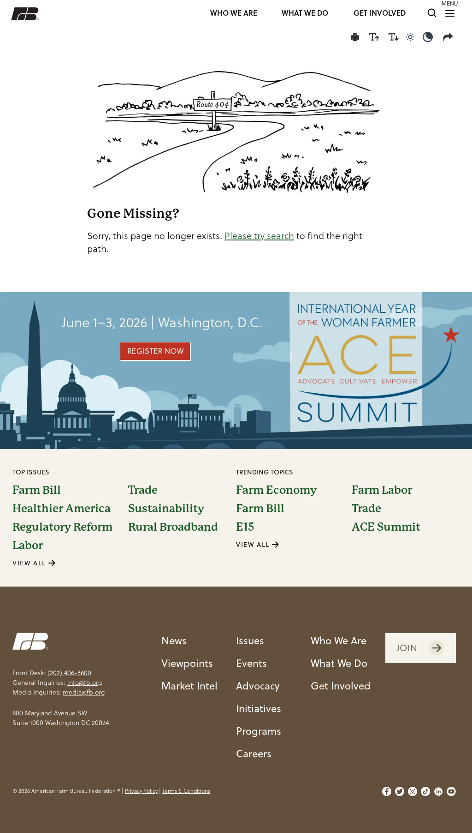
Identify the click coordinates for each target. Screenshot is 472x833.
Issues (250, 640)
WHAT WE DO (305, 13)
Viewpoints (187, 663)
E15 (245, 527)
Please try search (259, 235)
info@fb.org (84, 682)
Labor (27, 545)
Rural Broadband (173, 527)
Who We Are (338, 640)
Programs (258, 731)
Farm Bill (36, 490)
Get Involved (341, 685)
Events (251, 663)
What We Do (339, 663)
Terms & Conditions (186, 791)
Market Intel (189, 685)
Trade (143, 490)
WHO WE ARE (233, 13)
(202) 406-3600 (69, 672)
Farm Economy (276, 490)
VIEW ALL (34, 563)
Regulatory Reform (62, 527)
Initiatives (258, 708)
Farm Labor (382, 490)
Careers (253, 753)
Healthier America (61, 508)
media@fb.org (84, 692)
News (174, 640)
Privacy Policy (141, 791)
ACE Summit (386, 527)
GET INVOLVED (380, 13)
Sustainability (166, 508)
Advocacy (258, 685)
